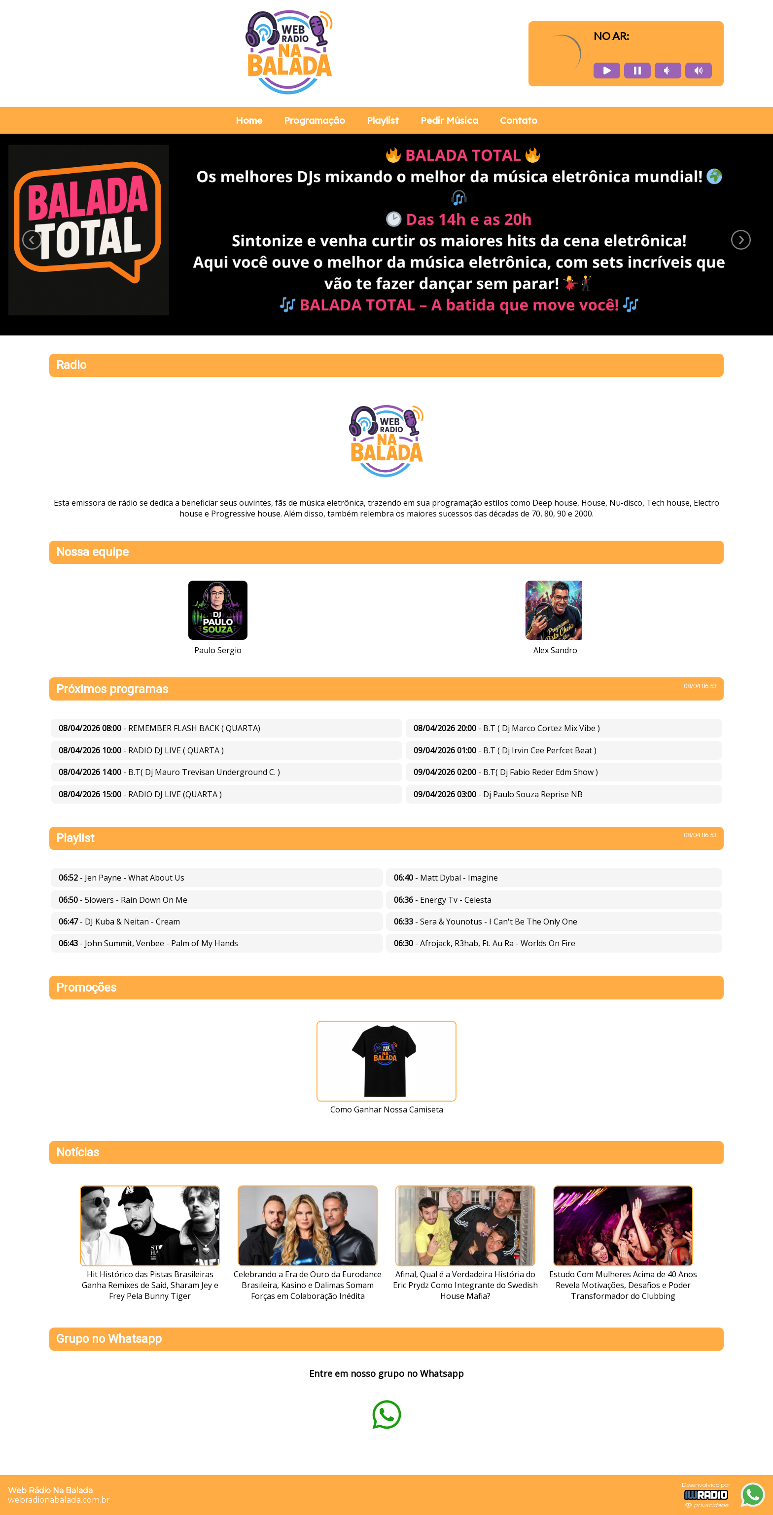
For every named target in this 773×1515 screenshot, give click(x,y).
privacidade (711, 1505)
